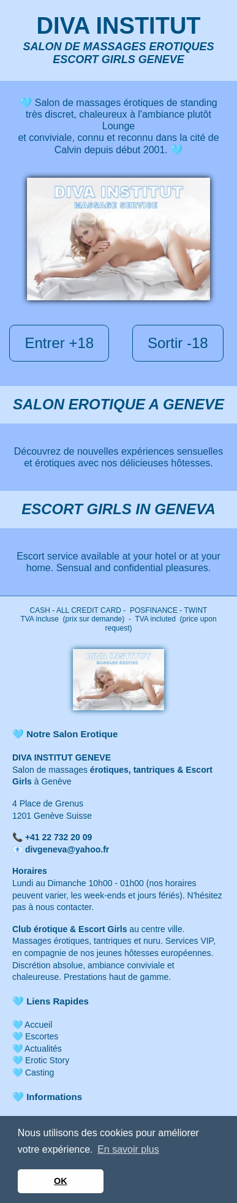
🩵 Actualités (37, 1048)
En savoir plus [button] (128, 1149)
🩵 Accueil (32, 1025)
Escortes (41, 1036)
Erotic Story (46, 1060)
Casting (39, 1072)
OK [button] (60, 1181)
